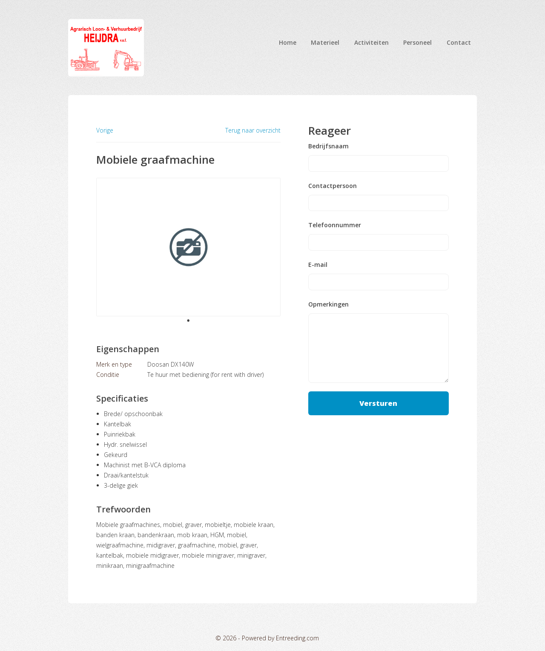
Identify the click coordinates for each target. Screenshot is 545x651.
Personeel (417, 42)
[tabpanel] (188, 247)
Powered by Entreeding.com (280, 638)
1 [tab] (188, 320)
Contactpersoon (332, 186)
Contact (459, 42)
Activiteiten (371, 42)
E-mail (317, 265)
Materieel (325, 42)
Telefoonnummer (334, 225)
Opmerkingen (328, 304)
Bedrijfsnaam (328, 146)
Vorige (104, 130)
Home (287, 42)
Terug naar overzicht (253, 130)
